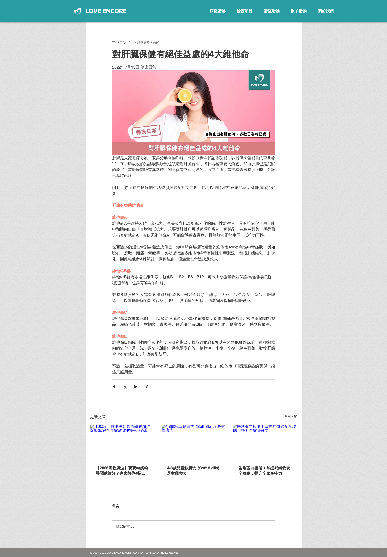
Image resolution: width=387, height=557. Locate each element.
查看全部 (291, 416)
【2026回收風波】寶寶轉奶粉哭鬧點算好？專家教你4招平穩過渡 (122, 471)
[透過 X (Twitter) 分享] (125, 387)
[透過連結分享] (146, 387)
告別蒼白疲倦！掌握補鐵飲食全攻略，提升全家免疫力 (264, 471)
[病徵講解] (217, 11)
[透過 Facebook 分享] (114, 387)
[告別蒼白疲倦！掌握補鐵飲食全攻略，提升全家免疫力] (265, 442)
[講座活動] (271, 11)
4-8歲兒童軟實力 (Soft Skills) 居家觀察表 (193, 471)
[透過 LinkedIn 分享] (136, 387)
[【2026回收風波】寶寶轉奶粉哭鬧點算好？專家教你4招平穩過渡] (122, 442)
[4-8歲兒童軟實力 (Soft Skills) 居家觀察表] (193, 442)
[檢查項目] (244, 11)
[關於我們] (325, 11)
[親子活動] (298, 11)
